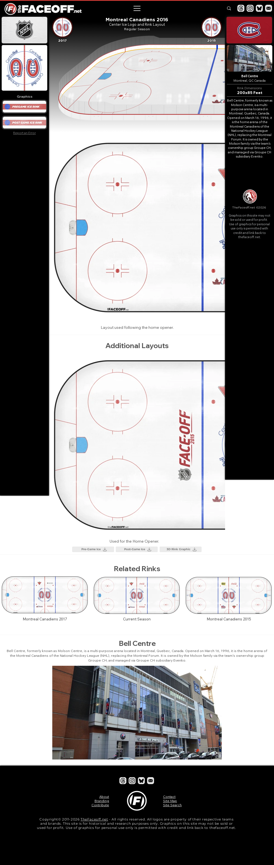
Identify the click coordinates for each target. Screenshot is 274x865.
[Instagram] (250, 8)
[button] (136, 8)
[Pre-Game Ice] (93, 549)
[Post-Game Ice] (137, 549)
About (104, 796)
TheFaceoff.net (94, 819)
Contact (169, 796)
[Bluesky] (259, 8)
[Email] (268, 8)
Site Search (172, 805)
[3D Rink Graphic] (181, 549)
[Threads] (240, 8)
